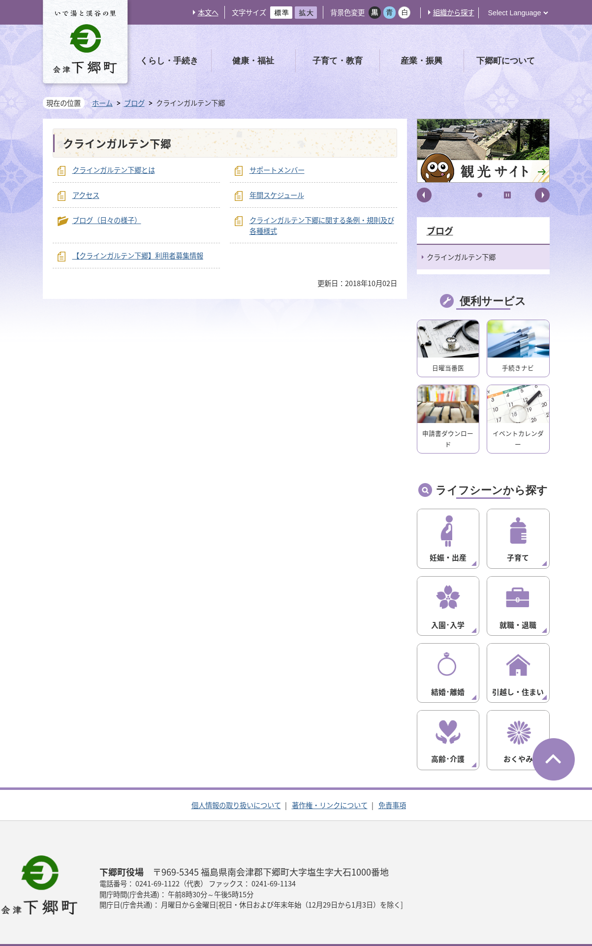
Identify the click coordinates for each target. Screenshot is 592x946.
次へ (542, 195)
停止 (507, 195)
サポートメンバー (277, 169)
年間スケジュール (276, 195)
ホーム (102, 103)
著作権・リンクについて (330, 791)
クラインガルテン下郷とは (113, 169)
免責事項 (392, 791)
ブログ (134, 103)
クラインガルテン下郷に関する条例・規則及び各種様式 (321, 225)
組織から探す (453, 12)
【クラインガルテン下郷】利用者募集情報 (137, 255)
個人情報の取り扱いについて (236, 791)
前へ (424, 195)
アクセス (85, 195)
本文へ (208, 12)
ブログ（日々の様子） (106, 220)
